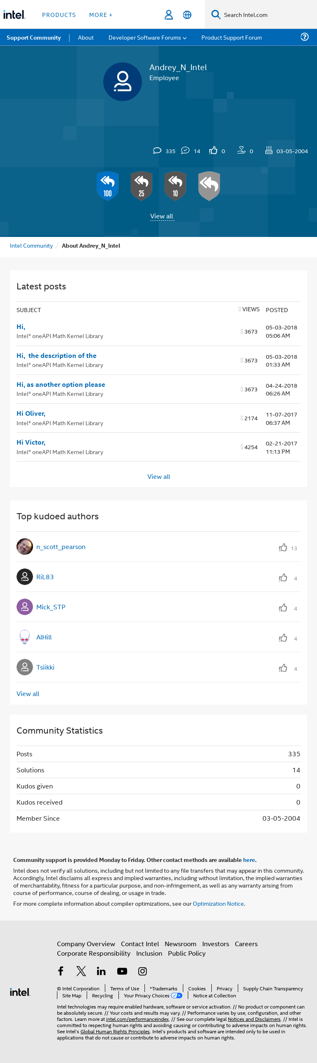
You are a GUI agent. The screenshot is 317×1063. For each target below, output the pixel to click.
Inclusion (149, 953)
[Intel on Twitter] (81, 972)
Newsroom (180, 943)
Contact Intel (140, 943)
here (249, 859)
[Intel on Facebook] (61, 972)
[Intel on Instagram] (142, 972)
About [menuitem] (86, 37)
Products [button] (59, 14)
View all (161, 215)
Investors (215, 943)
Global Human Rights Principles (115, 1031)
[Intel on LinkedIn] (102, 972)
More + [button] (101, 14)
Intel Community (31, 245)
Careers (246, 943)
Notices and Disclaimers (254, 1019)
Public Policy (187, 953)
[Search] (216, 14)
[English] (187, 14)
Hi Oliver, (31, 413)
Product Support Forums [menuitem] (233, 37)
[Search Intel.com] (269, 14)
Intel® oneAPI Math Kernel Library (60, 335)
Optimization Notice (218, 903)
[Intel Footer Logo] (20, 991)
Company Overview (86, 943)
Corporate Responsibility (93, 953)
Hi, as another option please (61, 384)
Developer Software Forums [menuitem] (145, 37)
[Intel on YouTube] (122, 972)
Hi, (21, 326)
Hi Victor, (31, 442)
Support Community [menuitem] (34, 37)
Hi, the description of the (57, 355)
